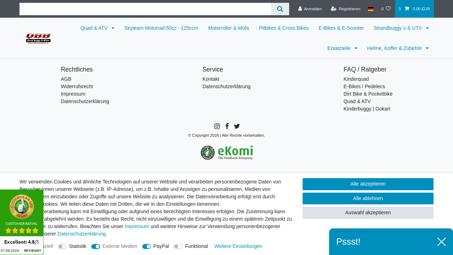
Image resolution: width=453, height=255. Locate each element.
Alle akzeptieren (368, 184)
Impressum (73, 94)
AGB (66, 79)
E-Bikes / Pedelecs (364, 86)
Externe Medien (120, 246)
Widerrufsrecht (77, 86)
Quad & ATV (94, 28)
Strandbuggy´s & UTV (398, 28)
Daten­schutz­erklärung (81, 234)
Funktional (196, 246)
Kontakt (210, 79)
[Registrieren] (345, 9)
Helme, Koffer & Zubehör (395, 48)
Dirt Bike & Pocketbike (368, 94)
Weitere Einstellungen (238, 246)
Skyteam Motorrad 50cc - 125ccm (161, 28)
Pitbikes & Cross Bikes (284, 28)
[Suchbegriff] (145, 9)
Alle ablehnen (368, 198)
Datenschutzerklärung (85, 101)
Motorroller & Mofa (228, 28)
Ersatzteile (339, 48)
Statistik (77, 246)
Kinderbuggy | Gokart (367, 109)
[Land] (370, 9)
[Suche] (280, 9)
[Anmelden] (310, 9)
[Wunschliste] (386, 9)
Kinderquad (356, 79)
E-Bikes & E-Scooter (341, 28)
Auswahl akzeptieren (368, 212)
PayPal (161, 246)
